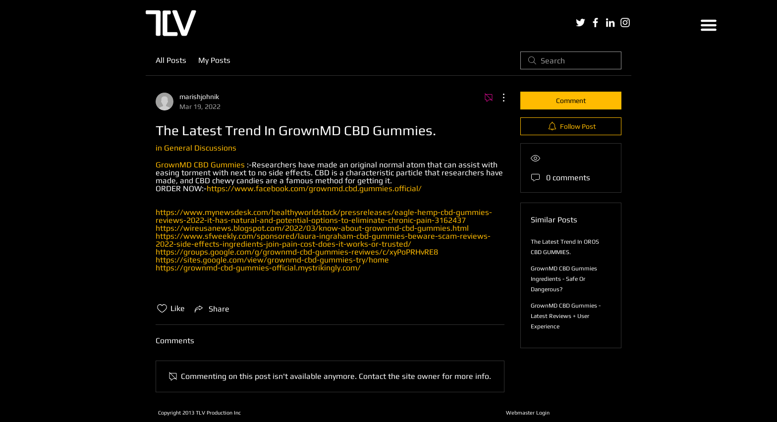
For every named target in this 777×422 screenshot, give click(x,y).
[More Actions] (498, 98)
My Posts (214, 60)
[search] (570, 60)
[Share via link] (211, 309)
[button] (709, 25)
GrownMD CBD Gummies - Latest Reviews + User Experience (566, 316)
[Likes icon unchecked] (162, 309)
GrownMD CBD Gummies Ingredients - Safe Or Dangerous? (564, 279)
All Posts (171, 60)
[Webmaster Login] (527, 413)
